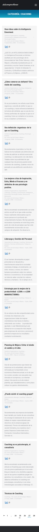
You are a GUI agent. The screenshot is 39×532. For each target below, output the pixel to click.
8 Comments (19, 139)
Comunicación (9, 37)
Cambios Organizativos (11, 35)
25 (20, 516)
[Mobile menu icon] (36, 5)
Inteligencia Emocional (19, 37)
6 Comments (18, 200)
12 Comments (21, 43)
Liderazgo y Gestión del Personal (18, 239)
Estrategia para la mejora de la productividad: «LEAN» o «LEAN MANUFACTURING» (17, 291)
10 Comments (9, 403)
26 (25, 516)
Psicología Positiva (10, 39)
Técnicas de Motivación (17, 244)
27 (29, 516)
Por (14, 41)
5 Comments (8, 249)
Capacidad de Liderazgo (12, 242)
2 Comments (8, 303)
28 (34, 516)
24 (15, 516)
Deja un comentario (19, 355)
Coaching (21, 35)
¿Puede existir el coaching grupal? (19, 394)
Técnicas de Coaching (14, 493)
